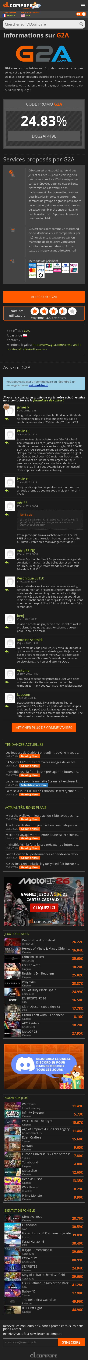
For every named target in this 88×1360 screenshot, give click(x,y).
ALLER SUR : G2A (44, 297)
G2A (27, 331)
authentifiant (38, 385)
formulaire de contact (48, 400)
